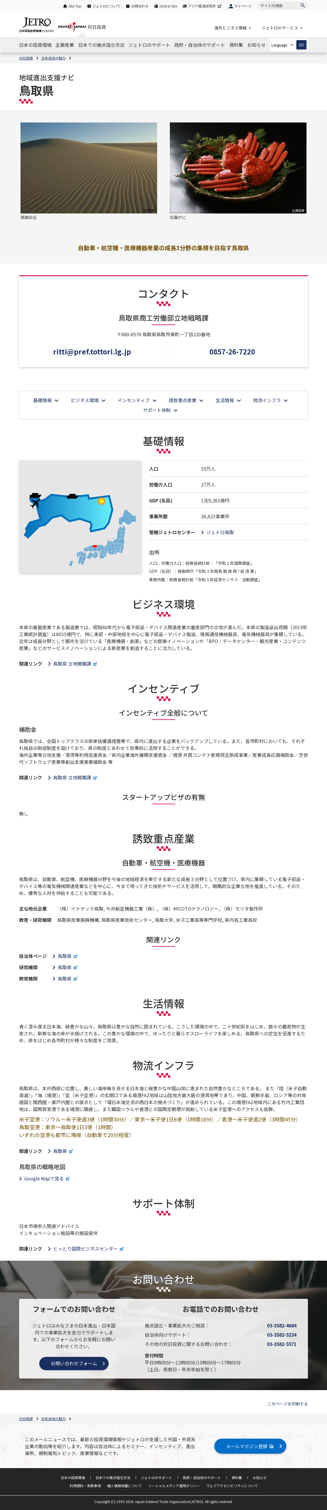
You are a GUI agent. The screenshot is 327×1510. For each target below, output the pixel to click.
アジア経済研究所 (205, 5)
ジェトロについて (106, 5)
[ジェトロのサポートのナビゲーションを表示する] (149, 45)
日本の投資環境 (73, 1477)
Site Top (74, 5)
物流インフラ (267, 400)
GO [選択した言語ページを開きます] (301, 45)
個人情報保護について (124, 1485)
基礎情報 (42, 400)
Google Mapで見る (47, 1178)
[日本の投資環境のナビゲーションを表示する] (35, 45)
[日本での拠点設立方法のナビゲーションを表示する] (101, 45)
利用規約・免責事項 (85, 1485)
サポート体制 (157, 409)
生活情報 (224, 400)
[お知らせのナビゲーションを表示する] (256, 45)
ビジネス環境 (85, 400)
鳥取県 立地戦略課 (76, 663)
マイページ (243, 5)
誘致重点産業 (182, 400)
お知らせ (260, 1477)
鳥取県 (68, 955)
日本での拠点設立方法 (113, 1477)
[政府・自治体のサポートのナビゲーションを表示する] (199, 45)
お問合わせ (139, 5)
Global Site (168, 5)
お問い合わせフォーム (74, 1363)
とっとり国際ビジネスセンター (89, 1248)
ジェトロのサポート (156, 1477)
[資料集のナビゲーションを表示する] (236, 45)
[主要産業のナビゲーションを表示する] (65, 45)
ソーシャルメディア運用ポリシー (174, 1485)
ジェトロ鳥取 (220, 532)
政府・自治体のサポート (202, 1477)
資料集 (237, 1477)
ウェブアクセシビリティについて (232, 1485)
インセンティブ (134, 400)
